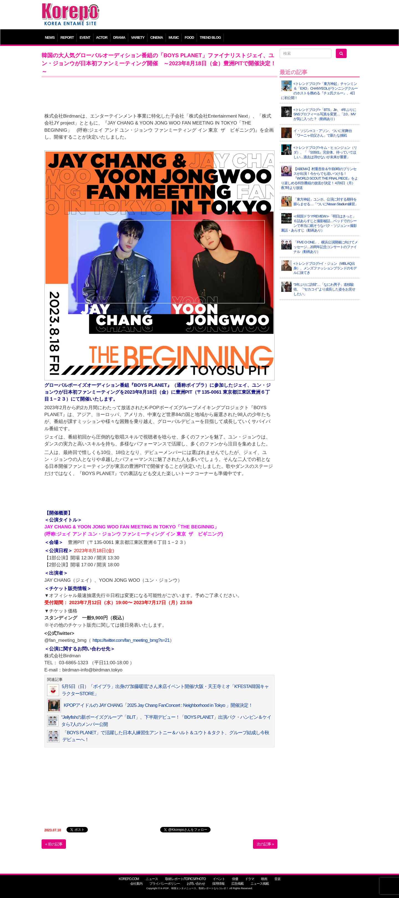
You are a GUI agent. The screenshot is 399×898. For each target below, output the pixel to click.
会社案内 (136, 884)
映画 (264, 879)
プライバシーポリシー (164, 884)
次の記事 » (265, 844)
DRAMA (119, 37)
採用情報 (218, 884)
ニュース (152, 879)
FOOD (189, 37)
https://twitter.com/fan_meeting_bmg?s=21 (131, 640)
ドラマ (249, 879)
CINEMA (156, 37)
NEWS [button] (50, 37)
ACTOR (102, 37)
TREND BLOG (210, 37)
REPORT (67, 37)
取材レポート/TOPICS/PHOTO (185, 879)
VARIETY (137, 37)
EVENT (85, 37)
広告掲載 (237, 884)
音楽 (277, 879)
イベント (219, 879)
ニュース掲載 (259, 884)
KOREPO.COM (129, 879)
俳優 (235, 879)
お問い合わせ (196, 884)
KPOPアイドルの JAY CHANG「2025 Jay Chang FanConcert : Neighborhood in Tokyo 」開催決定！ (158, 705)
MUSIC (174, 37)
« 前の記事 (53, 844)
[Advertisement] (239, 15)
